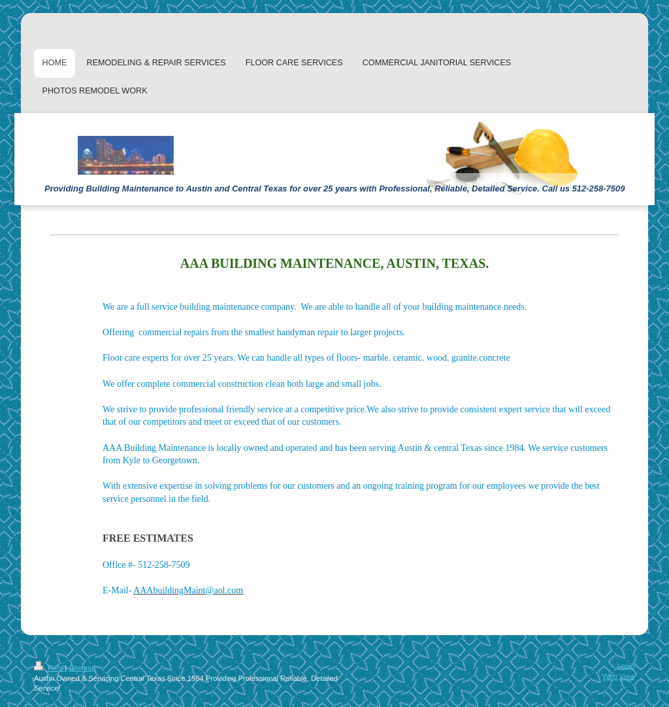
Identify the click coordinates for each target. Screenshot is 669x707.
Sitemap (82, 668)
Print (49, 668)
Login (626, 666)
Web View (618, 676)
